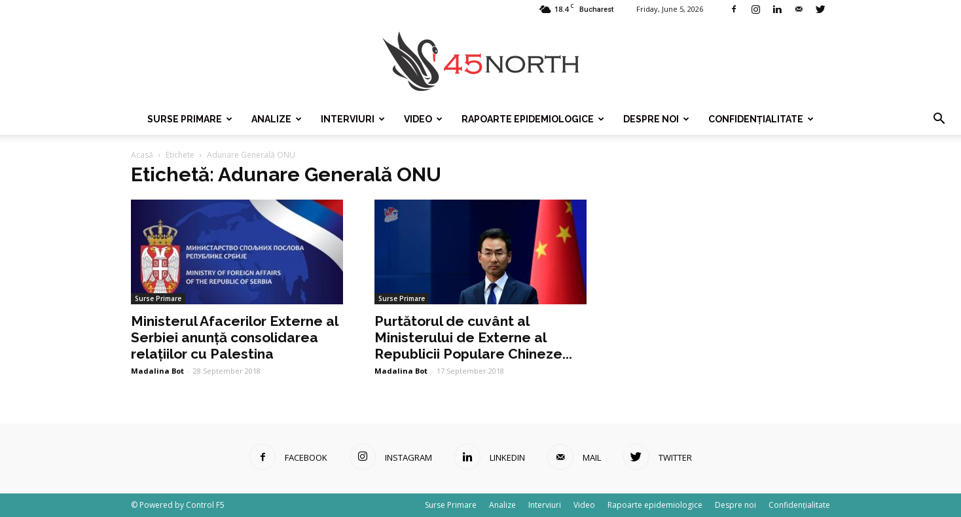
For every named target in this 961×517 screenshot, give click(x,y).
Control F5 (205, 504)
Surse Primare (189, 119)
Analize (276, 119)
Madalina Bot (157, 371)
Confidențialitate (761, 119)
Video (423, 119)
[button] (938, 119)
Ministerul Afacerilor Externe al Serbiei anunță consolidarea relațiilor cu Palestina (234, 337)
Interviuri (353, 119)
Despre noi (656, 119)
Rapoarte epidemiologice (533, 119)
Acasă (142, 154)
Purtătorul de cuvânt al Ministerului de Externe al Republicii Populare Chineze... (473, 337)
